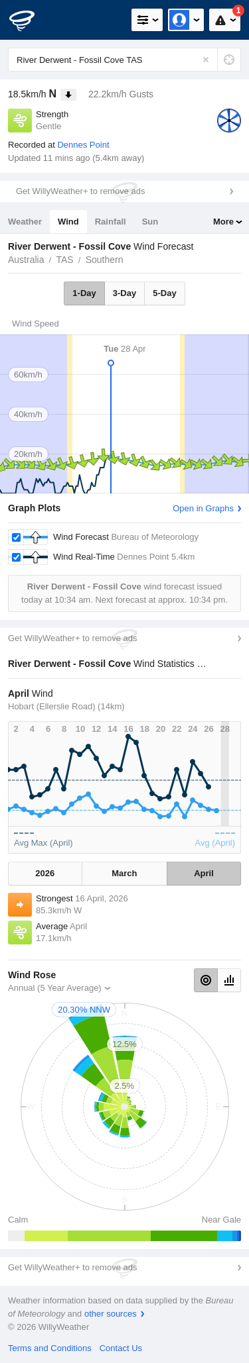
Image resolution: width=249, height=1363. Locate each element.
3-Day (124, 293)
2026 (44, 873)
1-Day (84, 293)
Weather (25, 222)
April (204, 873)
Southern (105, 259)
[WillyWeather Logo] (30, 20)
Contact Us (121, 1348)
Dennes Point (83, 145)
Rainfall (110, 222)
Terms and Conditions (50, 1348)
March (124, 873)
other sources (110, 1314)
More (223, 222)
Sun (150, 222)
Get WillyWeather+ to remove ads (80, 191)
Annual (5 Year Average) (55, 988)
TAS (64, 259)
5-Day (164, 293)
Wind (68, 222)
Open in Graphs (203, 508)
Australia (26, 259)
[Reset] (206, 59)
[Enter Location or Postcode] (124, 60)
